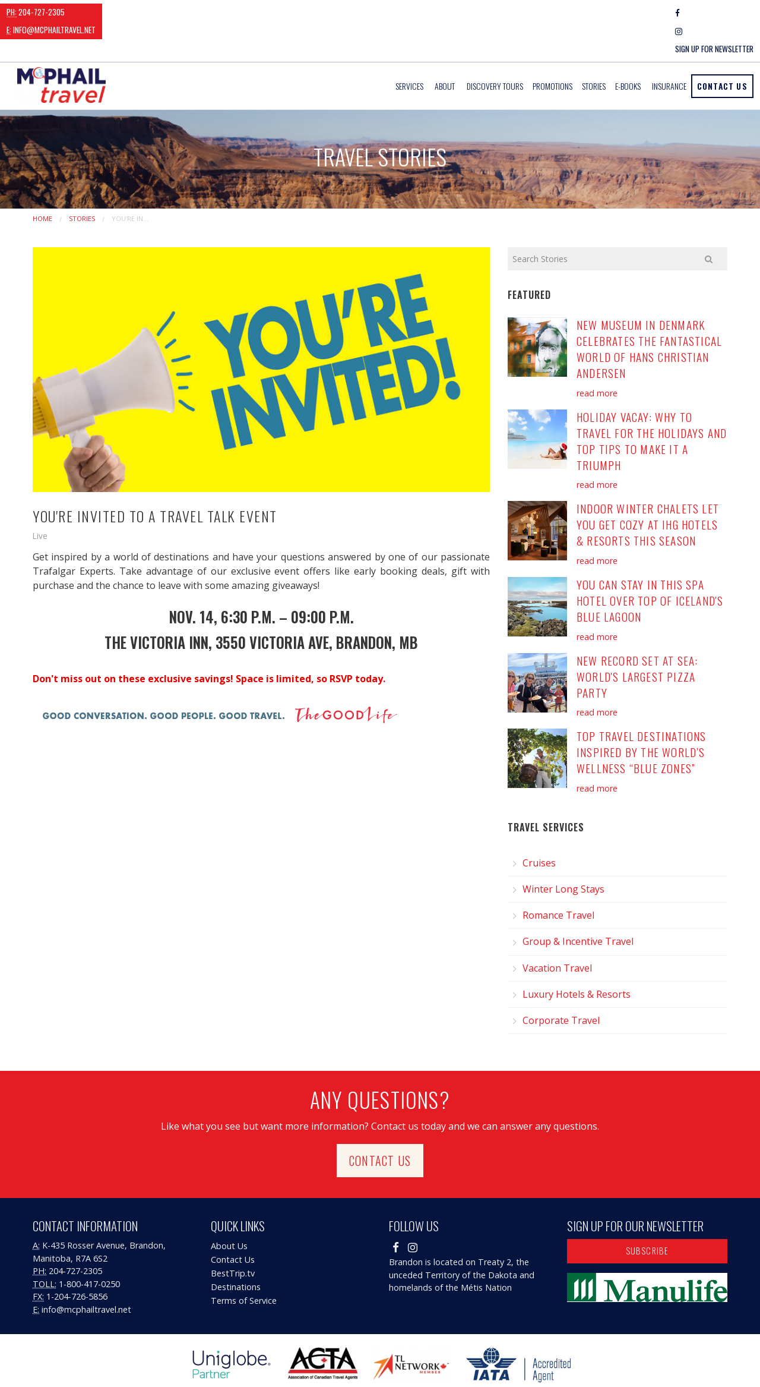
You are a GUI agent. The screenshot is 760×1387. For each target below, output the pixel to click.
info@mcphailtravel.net (122, 12)
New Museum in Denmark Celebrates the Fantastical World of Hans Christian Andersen (649, 313)
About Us (229, 1210)
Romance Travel (558, 879)
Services (409, 50)
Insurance (669, 50)
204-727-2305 (36, 12)
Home (42, 182)
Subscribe (647, 1215)
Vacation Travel (557, 931)
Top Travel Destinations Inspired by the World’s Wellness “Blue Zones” (642, 716)
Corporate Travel (561, 984)
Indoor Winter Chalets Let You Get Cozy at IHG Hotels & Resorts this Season (648, 488)
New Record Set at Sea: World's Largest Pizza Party (637, 640)
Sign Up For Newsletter (714, 12)
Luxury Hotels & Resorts (576, 957)
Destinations (236, 1251)
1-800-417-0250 (89, 1247)
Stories (594, 50)
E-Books (628, 50)
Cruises (539, 826)
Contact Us (722, 49)
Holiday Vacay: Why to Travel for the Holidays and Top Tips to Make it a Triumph (652, 404)
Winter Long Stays (563, 853)
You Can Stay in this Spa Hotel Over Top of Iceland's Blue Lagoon (650, 565)
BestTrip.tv (233, 1237)
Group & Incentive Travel (578, 905)
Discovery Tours (495, 50)
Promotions (552, 50)
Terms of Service (244, 1265)
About (445, 50)
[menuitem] (410, 50)
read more (597, 356)
